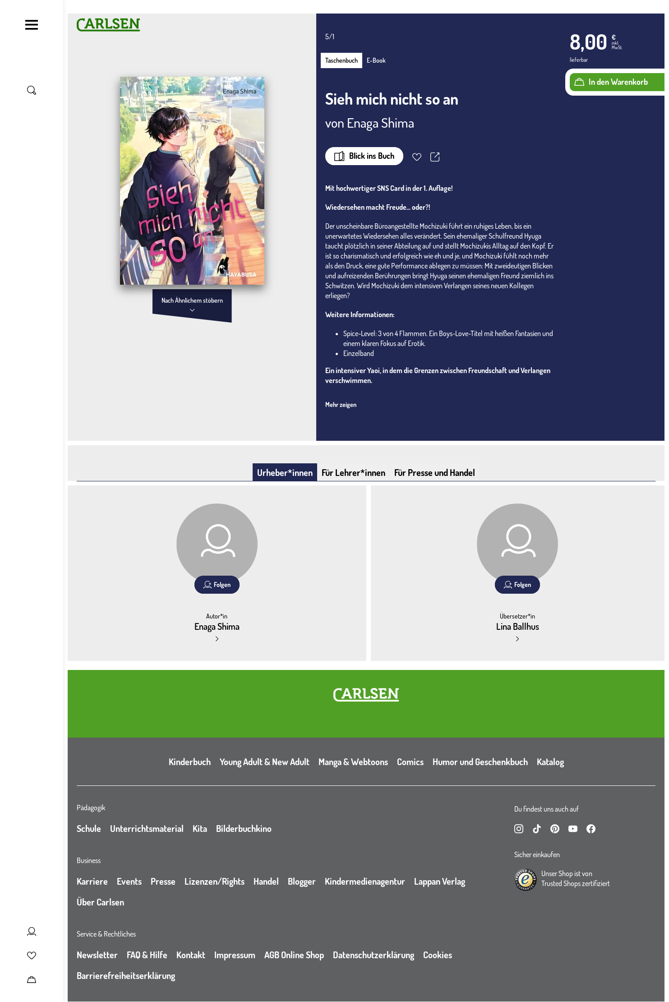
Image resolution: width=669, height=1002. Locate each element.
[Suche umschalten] (32, 90)
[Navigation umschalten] (31, 25)
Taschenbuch (341, 60)
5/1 (329, 36)
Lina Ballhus (517, 626)
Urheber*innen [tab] (285, 472)
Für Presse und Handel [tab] (434, 472)
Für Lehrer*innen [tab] (353, 472)
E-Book (376, 60)
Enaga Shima (380, 122)
